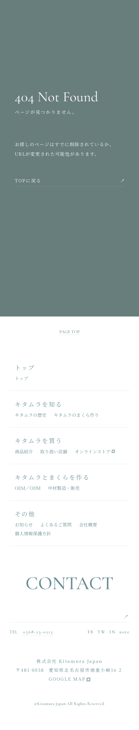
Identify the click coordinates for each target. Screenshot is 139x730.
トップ (21, 378)
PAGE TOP (69, 332)
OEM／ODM (28, 488)
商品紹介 (24, 451)
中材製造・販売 (64, 488)
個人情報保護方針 (33, 533)
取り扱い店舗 (53, 451)
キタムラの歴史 (31, 415)
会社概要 (88, 524)
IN (112, 632)
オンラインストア (92, 451)
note (124, 632)
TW (101, 632)
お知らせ (24, 524)
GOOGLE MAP (67, 679)
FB (91, 632)
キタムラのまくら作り (76, 415)
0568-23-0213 (38, 632)
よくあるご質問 (56, 524)
